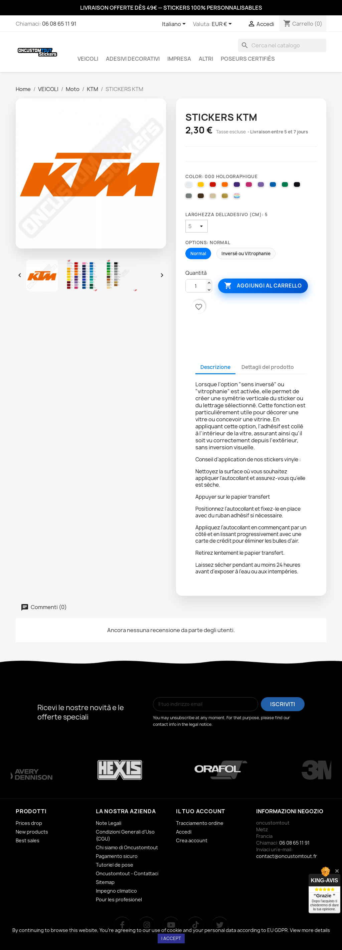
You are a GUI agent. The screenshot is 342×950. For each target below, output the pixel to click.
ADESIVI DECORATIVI (133, 58)
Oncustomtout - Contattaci (127, 873)
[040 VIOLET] (237, 186)
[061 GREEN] (286, 186)
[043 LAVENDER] (262, 186)
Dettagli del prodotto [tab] (267, 367)
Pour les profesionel (119, 899)
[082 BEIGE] (213, 197)
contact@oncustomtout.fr (286, 856)
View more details (310, 930)
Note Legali (108, 823)
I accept (171, 938)
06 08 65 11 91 (59, 23)
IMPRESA (179, 58)
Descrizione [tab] (215, 367)
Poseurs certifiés (248, 58)
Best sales (27, 840)
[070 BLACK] (298, 186)
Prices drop (29, 823)
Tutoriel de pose (114, 865)
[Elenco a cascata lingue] (175, 24)
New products (32, 832)
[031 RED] (213, 186)
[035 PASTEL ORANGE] (225, 186)
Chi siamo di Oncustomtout (127, 847)
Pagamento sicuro (117, 856)
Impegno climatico (116, 891)
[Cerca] (282, 45)
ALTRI (206, 58)
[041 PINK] (249, 186)
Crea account (191, 840)
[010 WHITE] (189, 186)
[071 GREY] (189, 197)
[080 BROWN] (201, 197)
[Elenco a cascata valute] (223, 24)
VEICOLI (87, 58)
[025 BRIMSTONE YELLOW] (201, 186)
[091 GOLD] (225, 197)
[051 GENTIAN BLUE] (274, 186)
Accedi (183, 832)
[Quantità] (196, 286)
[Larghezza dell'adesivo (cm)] (196, 226)
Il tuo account (200, 811)
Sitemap (105, 882)
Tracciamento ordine (199, 823)
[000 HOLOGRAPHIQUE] (237, 197)
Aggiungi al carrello (263, 286)
